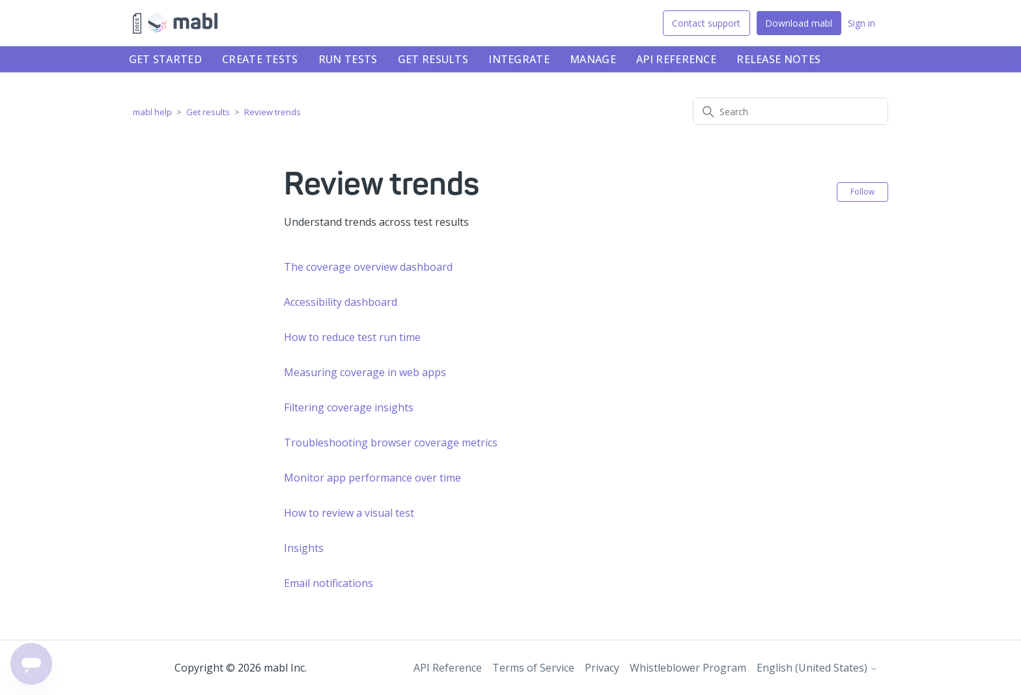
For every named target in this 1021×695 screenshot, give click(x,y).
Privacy (602, 668)
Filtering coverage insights (348, 407)
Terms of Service (533, 668)
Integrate (519, 59)
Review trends (272, 112)
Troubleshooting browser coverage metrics (390, 442)
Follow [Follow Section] (862, 191)
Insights (304, 548)
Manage (593, 59)
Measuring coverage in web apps (365, 372)
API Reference (676, 59)
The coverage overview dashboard (368, 267)
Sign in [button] (861, 23)
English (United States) (817, 668)
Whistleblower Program (688, 668)
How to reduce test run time (352, 337)
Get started (165, 59)
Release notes (778, 59)
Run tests (348, 59)
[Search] (790, 111)
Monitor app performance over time (372, 477)
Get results (433, 59)
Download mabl (798, 23)
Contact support (706, 23)
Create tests (260, 59)
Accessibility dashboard (340, 302)
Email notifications (328, 583)
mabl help (152, 112)
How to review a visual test (349, 513)
